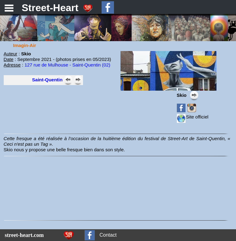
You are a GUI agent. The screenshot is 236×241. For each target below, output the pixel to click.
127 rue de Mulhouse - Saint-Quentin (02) (67, 64)
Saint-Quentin (47, 79)
